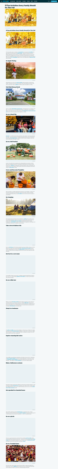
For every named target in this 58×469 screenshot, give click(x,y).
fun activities (31, 52)
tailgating (15, 466)
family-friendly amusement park (17, 108)
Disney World (11, 167)
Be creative (20, 193)
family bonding (19, 53)
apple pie (17, 84)
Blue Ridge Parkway (13, 138)
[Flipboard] (48, 1)
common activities (19, 82)
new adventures (21, 52)
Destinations (12, 1)
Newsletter (54, 1)
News (32, 1)
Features (35, 1)
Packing (28, 1)
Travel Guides (18, 1)
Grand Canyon (13, 221)
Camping (25, 218)
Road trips (7, 135)
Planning (24, 1)
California (12, 165)
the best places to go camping (16, 220)
